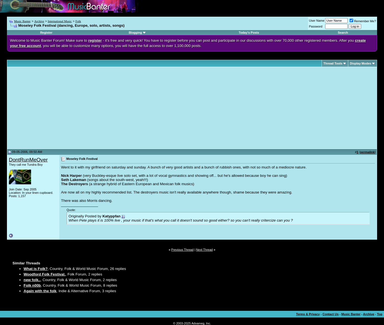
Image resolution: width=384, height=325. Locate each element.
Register (46, 32)
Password (315, 26)
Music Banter (22, 21)
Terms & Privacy (308, 314)
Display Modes (360, 63)
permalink (367, 152)
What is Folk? (36, 269)
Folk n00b (32, 285)
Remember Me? (363, 21)
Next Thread (204, 249)
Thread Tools (333, 63)
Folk (78, 21)
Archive (39, 21)
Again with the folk (40, 291)
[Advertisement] (55, 108)
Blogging (135, 32)
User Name (317, 20)
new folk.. (32, 280)
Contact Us (330, 314)
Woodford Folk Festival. (44, 274)
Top (379, 314)
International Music (60, 21)
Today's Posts (249, 32)
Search (343, 32)
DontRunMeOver (28, 160)
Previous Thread (182, 249)
